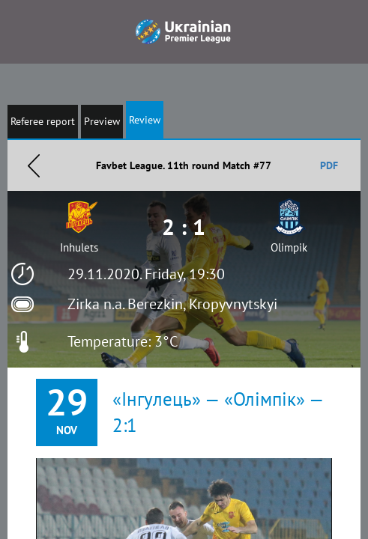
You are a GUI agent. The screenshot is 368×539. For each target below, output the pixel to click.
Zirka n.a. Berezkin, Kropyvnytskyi (172, 304)
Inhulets (79, 247)
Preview (102, 121)
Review (144, 120)
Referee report (42, 121)
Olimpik (289, 247)
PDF (329, 165)
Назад (33, 165)
